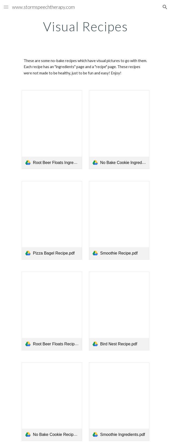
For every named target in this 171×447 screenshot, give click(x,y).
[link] (52, 129)
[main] (85, 26)
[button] (6, 7)
